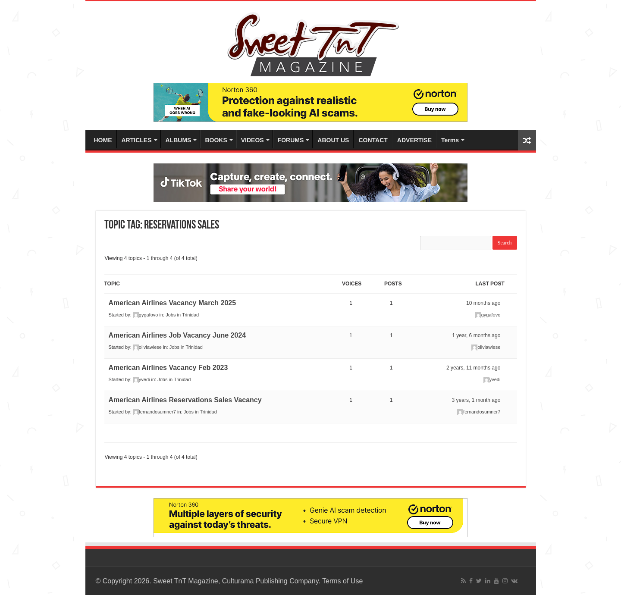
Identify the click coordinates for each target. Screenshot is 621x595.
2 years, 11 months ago (473, 368)
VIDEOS (252, 140)
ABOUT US (333, 140)
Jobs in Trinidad (182, 314)
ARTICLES (137, 140)
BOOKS (216, 140)
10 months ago (483, 303)
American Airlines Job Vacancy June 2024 (177, 335)
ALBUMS (178, 140)
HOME (103, 140)
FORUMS (291, 140)
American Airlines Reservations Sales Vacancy (185, 400)
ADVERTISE (414, 140)
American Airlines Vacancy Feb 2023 (168, 367)
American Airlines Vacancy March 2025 (172, 303)
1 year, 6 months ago (476, 335)
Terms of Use (342, 581)
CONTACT (372, 140)
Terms (450, 140)
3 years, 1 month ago (476, 400)
